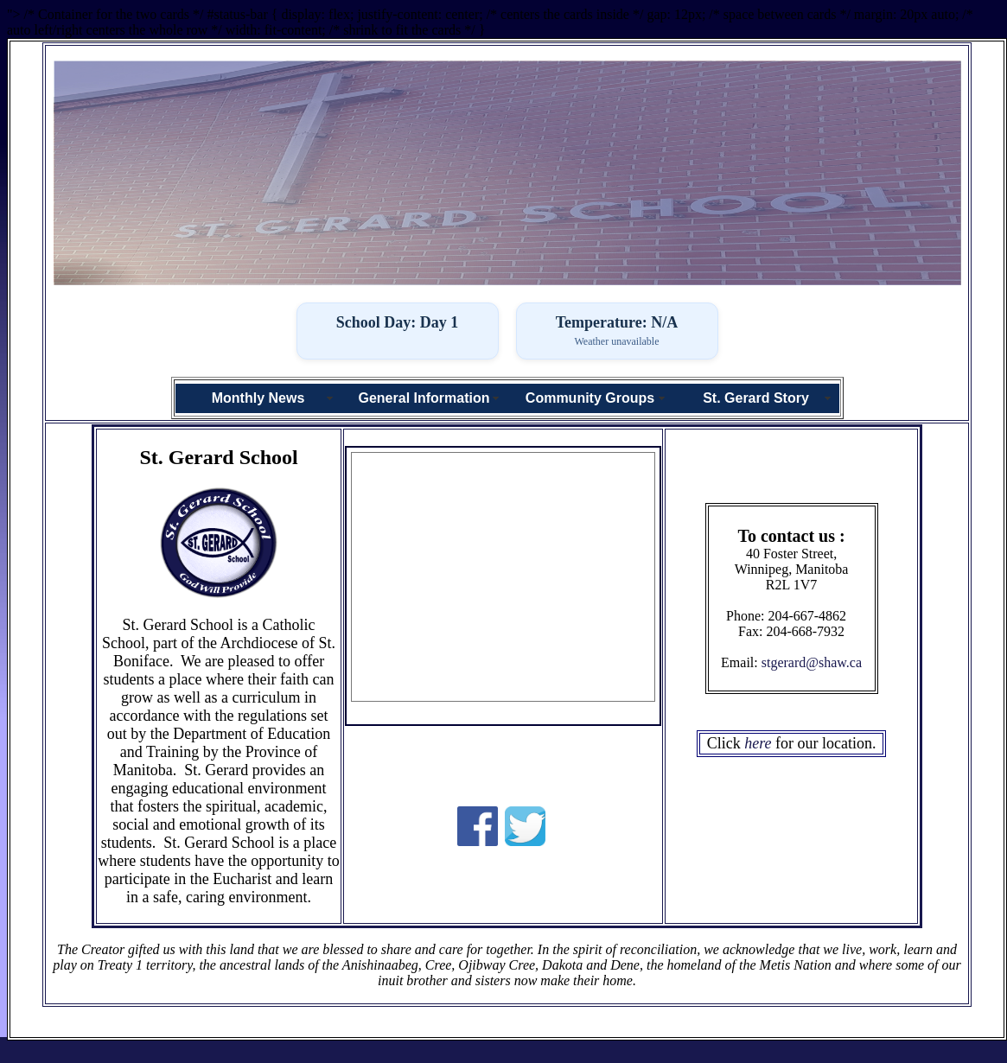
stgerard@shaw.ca (812, 662)
